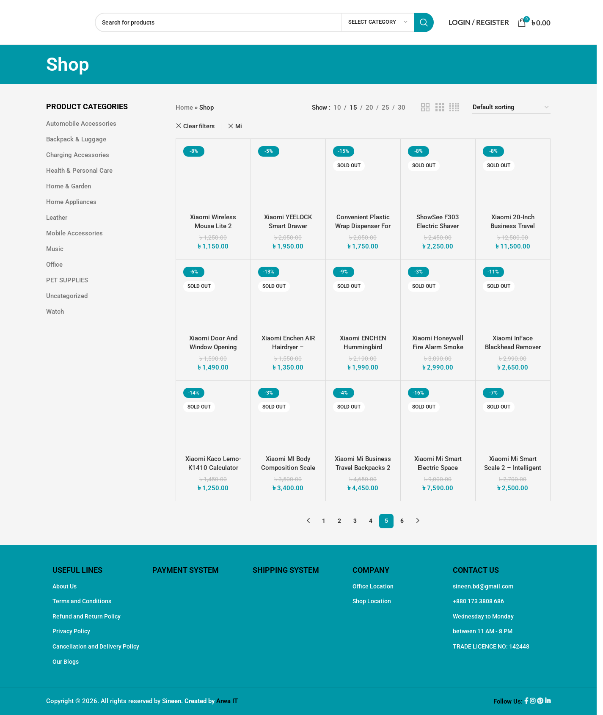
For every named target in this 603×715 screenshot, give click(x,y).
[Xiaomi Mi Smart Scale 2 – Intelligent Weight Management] (513, 418)
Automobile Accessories (81, 123)
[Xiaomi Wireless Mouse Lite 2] (213, 176)
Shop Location (371, 601)
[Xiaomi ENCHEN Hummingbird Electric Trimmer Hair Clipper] (363, 297)
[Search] (264, 22)
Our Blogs (65, 661)
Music (54, 249)
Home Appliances (71, 202)
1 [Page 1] (323, 520)
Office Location (373, 586)
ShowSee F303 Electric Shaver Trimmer (437, 226)
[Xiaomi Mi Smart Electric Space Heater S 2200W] (438, 418)
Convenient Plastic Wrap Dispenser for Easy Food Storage (363, 226)
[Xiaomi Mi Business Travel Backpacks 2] (363, 418)
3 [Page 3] (355, 520)
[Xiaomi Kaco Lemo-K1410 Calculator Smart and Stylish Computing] (213, 418)
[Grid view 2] (425, 107)
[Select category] (377, 22)
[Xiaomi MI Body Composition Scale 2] (288, 418)
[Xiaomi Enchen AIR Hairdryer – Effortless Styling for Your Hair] (288, 297)
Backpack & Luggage (76, 139)
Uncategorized (67, 296)
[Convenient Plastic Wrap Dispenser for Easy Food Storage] (363, 176)
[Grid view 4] (454, 107)
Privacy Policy (71, 631)
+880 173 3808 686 (478, 601)
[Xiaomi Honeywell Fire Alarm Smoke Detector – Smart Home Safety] (438, 297)
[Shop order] (511, 107)
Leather (56, 217)
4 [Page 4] (370, 520)
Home (184, 107)
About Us (64, 586)
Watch (55, 311)
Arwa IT (227, 701)
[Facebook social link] (527, 701)
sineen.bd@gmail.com (483, 586)
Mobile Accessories (74, 233)
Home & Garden (68, 186)
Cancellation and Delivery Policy (95, 646)
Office (54, 264)
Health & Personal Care (79, 170)
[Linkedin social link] (548, 701)
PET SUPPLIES (67, 280)
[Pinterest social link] (541, 701)
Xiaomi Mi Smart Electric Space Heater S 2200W (438, 467)
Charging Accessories (77, 155)
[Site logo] (66, 21)
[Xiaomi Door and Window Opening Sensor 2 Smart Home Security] (213, 297)
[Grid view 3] (439, 107)
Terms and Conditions (81, 601)
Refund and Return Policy (86, 616)
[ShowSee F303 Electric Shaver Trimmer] (438, 176)
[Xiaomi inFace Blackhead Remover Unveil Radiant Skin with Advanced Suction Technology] (513, 297)
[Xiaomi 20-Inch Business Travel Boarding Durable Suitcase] (513, 176)
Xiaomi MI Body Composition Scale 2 (288, 467)
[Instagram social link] (533, 701)
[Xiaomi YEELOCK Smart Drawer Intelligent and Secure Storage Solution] (288, 176)
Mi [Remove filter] (238, 126)
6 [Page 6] (402, 520)
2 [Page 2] (339, 520)
